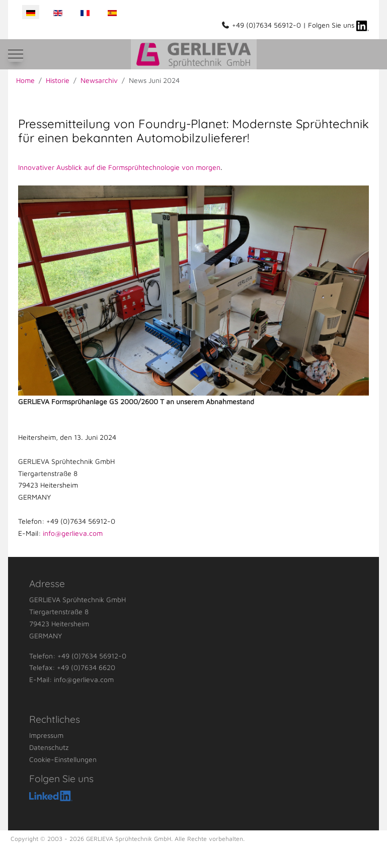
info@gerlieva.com (73, 533)
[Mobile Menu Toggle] (15, 54)
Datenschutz (48, 747)
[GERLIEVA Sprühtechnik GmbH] (194, 54)
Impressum (46, 735)
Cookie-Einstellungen (63, 759)
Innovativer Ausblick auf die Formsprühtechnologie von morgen (119, 167)
